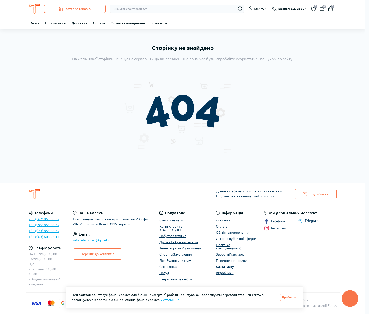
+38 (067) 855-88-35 (44, 219)
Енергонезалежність (175, 279)
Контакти (159, 23)
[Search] (240, 8)
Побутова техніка (172, 236)
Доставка (79, 23)
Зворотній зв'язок (230, 254)
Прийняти (289, 297)
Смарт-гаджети (171, 220)
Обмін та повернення (128, 23)
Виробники (224, 273)
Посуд (164, 273)
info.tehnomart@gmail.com (93, 240)
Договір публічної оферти (236, 239)
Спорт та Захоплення (175, 254)
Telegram (308, 221)
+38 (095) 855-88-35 (44, 225)
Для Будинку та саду (175, 260)
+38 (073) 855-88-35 (44, 231)
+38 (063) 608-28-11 (44, 237)
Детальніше (170, 300)
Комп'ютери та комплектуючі (170, 228)
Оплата (99, 23)
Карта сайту (225, 267)
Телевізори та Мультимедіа (180, 248)
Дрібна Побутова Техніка (178, 242)
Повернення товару (231, 260)
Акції (35, 23)
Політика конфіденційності (230, 246)
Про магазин (55, 23)
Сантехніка (168, 267)
